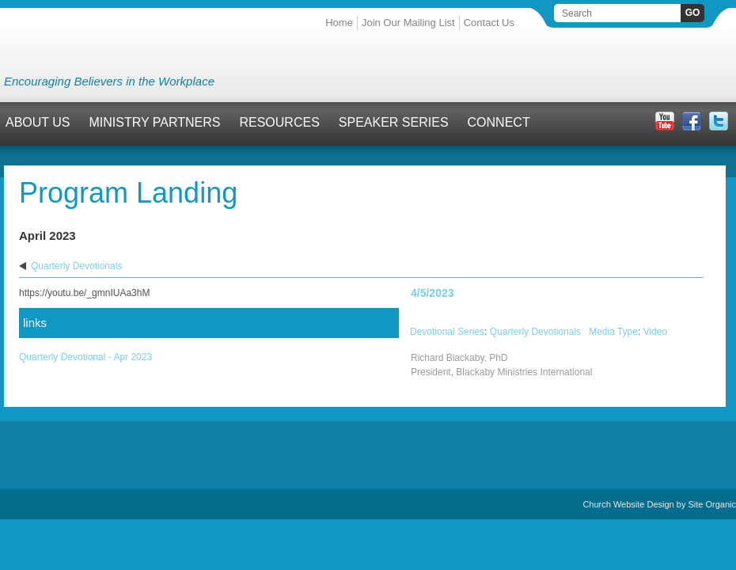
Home (339, 22)
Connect (499, 122)
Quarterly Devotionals (76, 266)
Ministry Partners (155, 122)
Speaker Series (394, 122)
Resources (279, 122)
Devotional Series (447, 331)
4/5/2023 (432, 293)
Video (655, 331)
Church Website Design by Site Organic (659, 504)
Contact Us (489, 22)
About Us (38, 122)
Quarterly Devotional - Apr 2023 (85, 357)
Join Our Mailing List (408, 22)
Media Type (613, 331)
